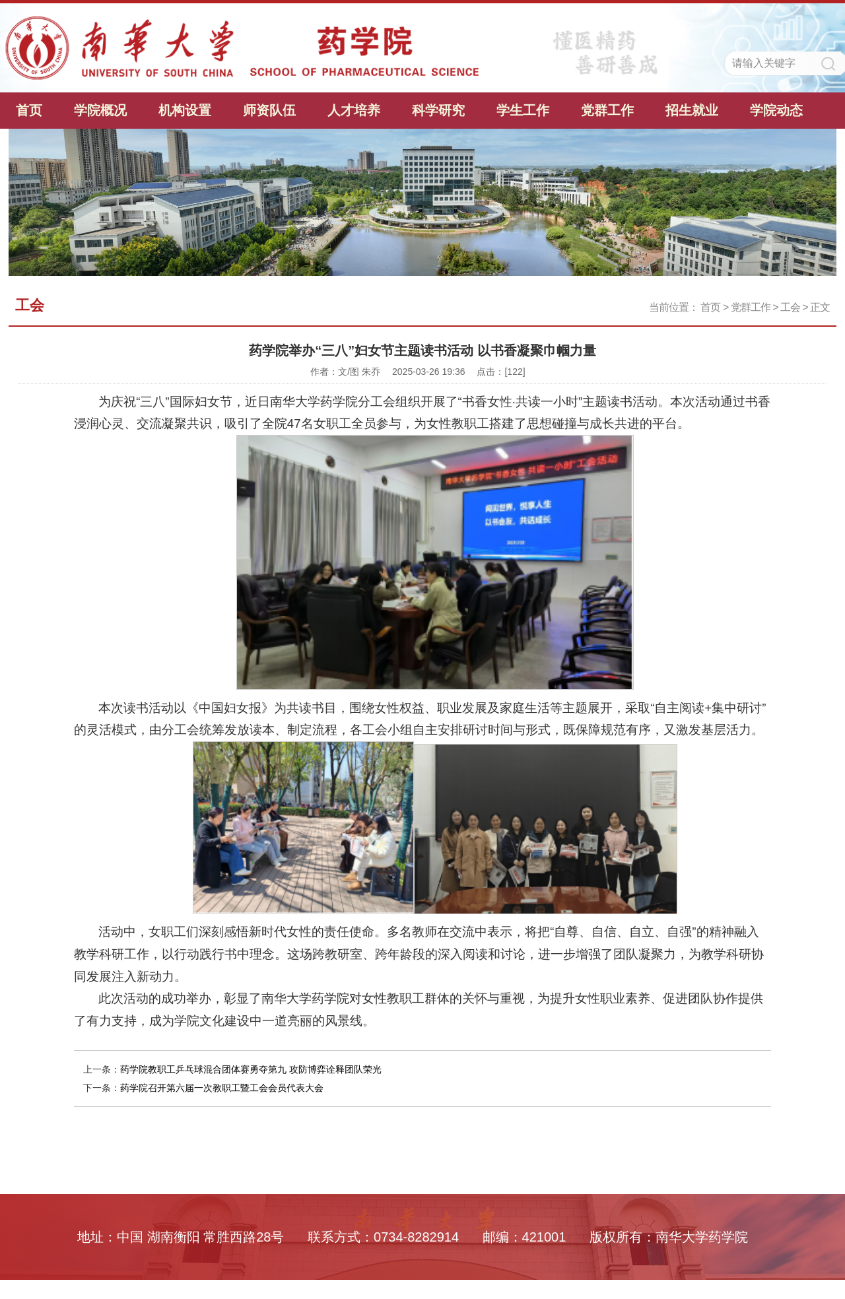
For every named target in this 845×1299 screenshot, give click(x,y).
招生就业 (691, 110)
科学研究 (438, 110)
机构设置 (184, 110)
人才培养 (353, 110)
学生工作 (522, 110)
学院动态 (776, 110)
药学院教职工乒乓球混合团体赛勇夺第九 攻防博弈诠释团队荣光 (251, 1069)
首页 (29, 110)
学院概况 (100, 110)
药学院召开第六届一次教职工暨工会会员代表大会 (221, 1087)
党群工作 (607, 110)
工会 (790, 307)
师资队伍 (269, 110)
